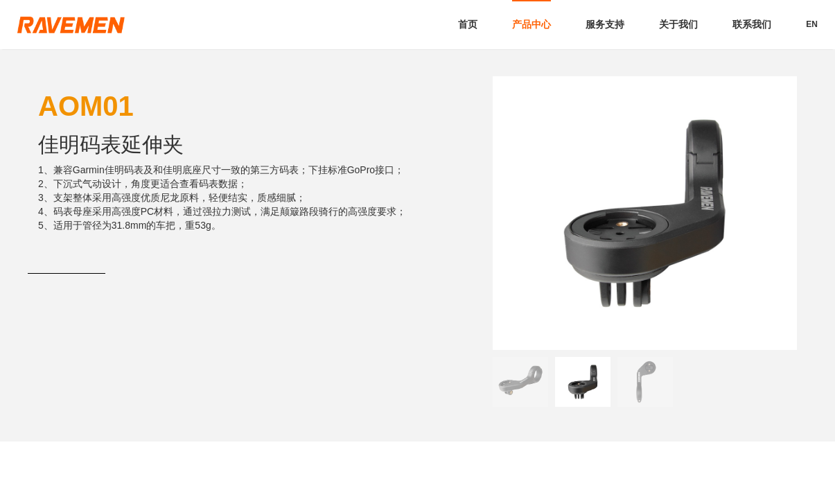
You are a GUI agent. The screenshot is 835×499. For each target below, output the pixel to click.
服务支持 (605, 24)
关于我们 (678, 24)
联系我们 (751, 24)
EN (812, 24)
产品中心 (531, 24)
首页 (467, 24)
